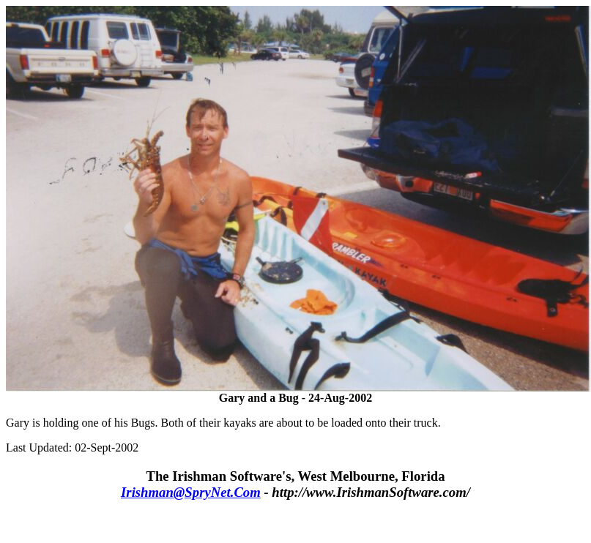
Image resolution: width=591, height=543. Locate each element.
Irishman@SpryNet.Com (191, 492)
